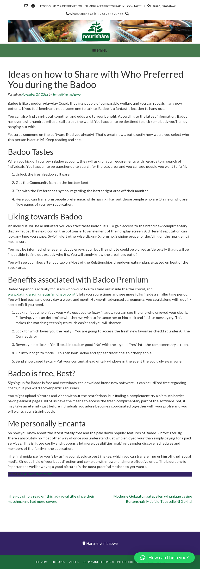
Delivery (41, 562)
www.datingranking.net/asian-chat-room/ (41, 294)
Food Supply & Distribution (61, 6)
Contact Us (136, 6)
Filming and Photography (104, 6)
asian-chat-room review (36, 474)
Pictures (58, 562)
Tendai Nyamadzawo (66, 94)
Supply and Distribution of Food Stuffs (113, 562)
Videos (74, 562)
